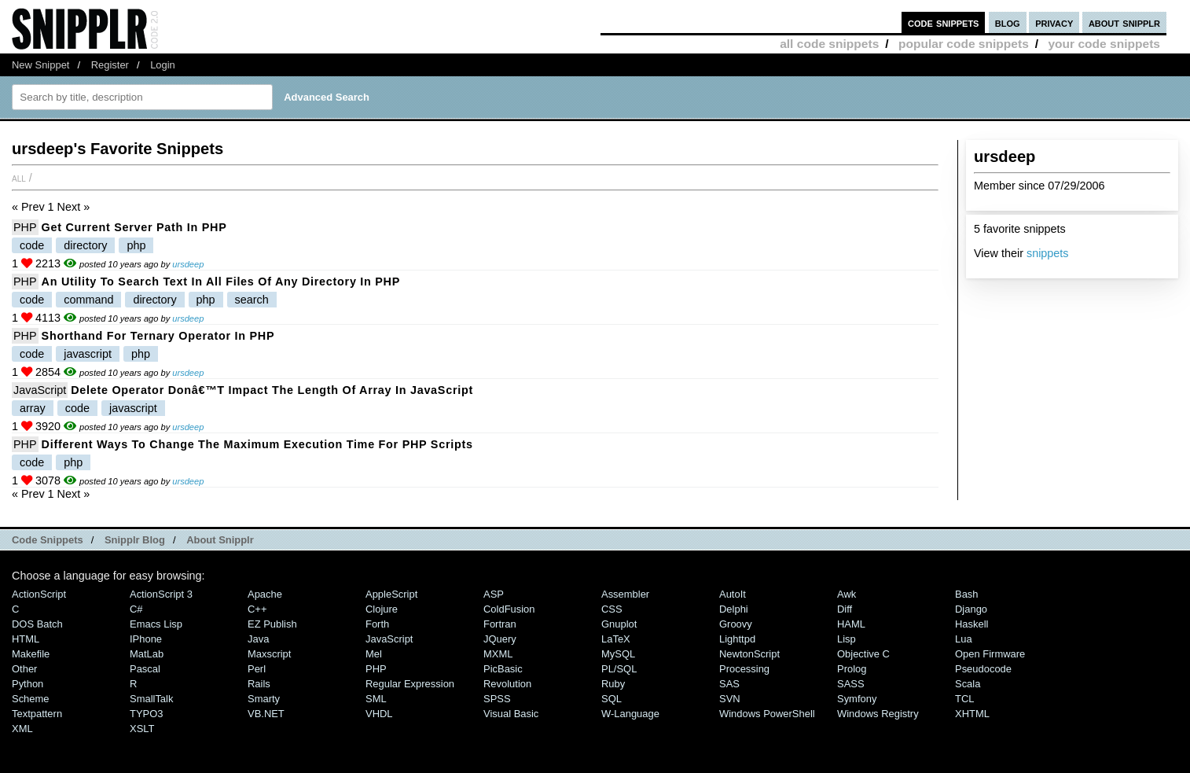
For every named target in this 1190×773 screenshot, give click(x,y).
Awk (846, 594)
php (136, 245)
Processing (744, 669)
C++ (257, 609)
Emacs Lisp (156, 624)
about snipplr (1124, 22)
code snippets (943, 22)
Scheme (31, 699)
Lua (963, 639)
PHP (25, 227)
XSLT (142, 728)
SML (376, 699)
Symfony (856, 699)
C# (136, 609)
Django (971, 609)
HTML (25, 639)
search (252, 299)
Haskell (971, 624)
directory (85, 245)
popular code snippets (963, 43)
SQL (611, 699)
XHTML (972, 714)
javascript (88, 354)
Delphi (733, 609)
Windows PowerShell (767, 714)
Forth (377, 624)
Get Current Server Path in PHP (134, 227)
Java (258, 639)
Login (162, 65)
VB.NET (266, 714)
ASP (493, 594)
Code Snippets (47, 540)
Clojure (381, 609)
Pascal (145, 669)
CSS (612, 609)
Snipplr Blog (135, 540)
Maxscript (269, 654)
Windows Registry (878, 714)
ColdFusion (509, 609)
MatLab (146, 654)
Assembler (625, 594)
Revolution (507, 684)
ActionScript (39, 594)
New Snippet (40, 65)
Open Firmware (990, 654)
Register (110, 65)
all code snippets (829, 43)
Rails (259, 684)
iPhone (146, 639)
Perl (257, 669)
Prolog (851, 669)
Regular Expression (409, 684)
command (88, 299)
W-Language (630, 714)
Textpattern (37, 714)
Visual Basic (510, 714)
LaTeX (615, 639)
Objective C (863, 654)
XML (22, 728)
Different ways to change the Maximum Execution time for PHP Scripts (257, 444)
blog (1007, 22)
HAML (851, 624)
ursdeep (188, 264)
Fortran (499, 624)
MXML (497, 654)
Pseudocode (983, 669)
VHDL (379, 714)
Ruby (613, 684)
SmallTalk (151, 699)
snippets (1048, 253)
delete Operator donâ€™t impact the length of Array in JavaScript (272, 390)
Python (27, 684)
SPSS (497, 699)
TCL (964, 699)
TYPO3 (146, 714)
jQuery (499, 639)
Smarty (264, 699)
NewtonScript (749, 654)
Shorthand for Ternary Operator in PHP (158, 335)
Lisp (846, 639)
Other (24, 669)
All (19, 177)
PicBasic (503, 669)
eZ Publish (272, 624)
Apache (265, 594)
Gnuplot (619, 624)
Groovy (735, 624)
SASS (851, 684)
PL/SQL (619, 669)
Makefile (31, 654)
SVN (729, 699)
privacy (1054, 22)
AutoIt (732, 594)
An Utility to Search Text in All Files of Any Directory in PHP (221, 281)
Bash (967, 594)
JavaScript (39, 390)
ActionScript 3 (161, 594)
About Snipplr (220, 540)
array (33, 408)
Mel (373, 654)
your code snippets (1104, 43)
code (32, 245)
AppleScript (391, 594)
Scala (967, 684)
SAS (729, 684)
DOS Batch (37, 624)
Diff (844, 609)
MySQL (618, 654)
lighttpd (737, 639)
